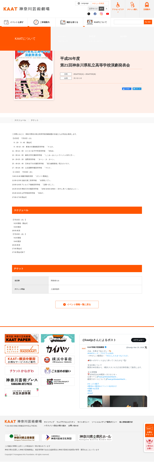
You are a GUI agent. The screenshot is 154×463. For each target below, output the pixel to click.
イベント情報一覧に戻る (77, 304)
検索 (149, 22)
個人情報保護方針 (126, 422)
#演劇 (89, 388)
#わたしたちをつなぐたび (116, 356)
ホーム (6, 30)
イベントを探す (15, 30)
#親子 (96, 384)
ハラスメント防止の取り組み (55, 426)
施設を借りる (69, 22)
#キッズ (90, 384)
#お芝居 (96, 388)
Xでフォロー (139, 340)
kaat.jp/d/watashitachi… (108, 377)
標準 (101, 9)
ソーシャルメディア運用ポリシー (104, 422)
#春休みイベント (101, 386)
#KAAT (90, 393)
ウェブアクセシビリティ (66, 422)
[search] (129, 22)
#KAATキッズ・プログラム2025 (100, 353)
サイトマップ (49, 422)
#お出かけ (113, 386)
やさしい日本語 (98, 3)
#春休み (90, 386)
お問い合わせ (73, 426)
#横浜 (89, 391)
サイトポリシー (83, 422)
